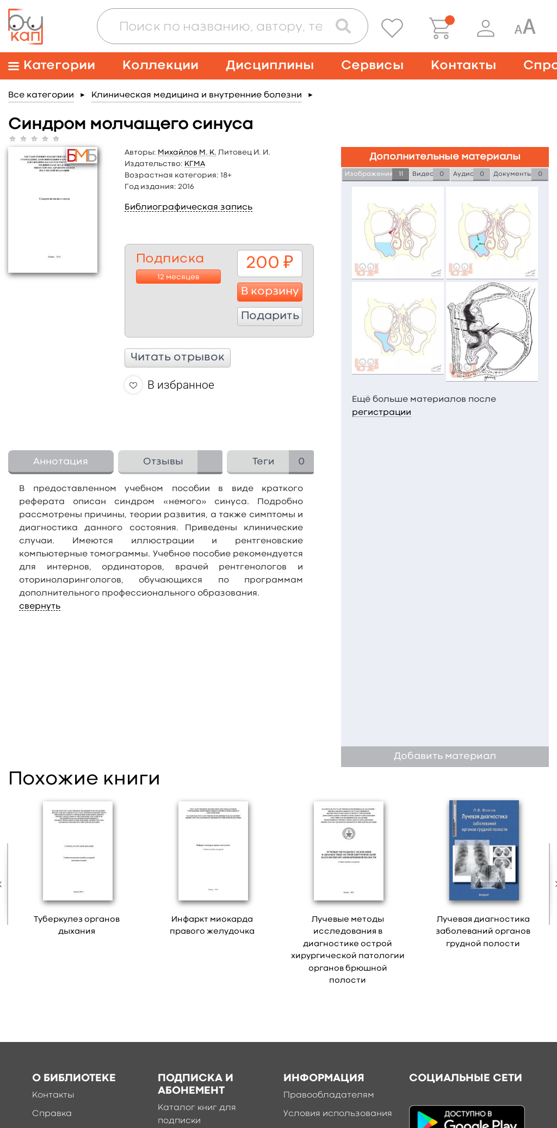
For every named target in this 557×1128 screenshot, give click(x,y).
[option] (77, 870)
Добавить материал (445, 756)
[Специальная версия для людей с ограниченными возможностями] (525, 28)
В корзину (270, 292)
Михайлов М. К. (187, 152)
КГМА (194, 164)
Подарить (270, 316)
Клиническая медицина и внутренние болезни (196, 95)
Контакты (463, 65)
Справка (52, 1114)
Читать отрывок (178, 358)
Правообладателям (328, 1095)
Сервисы (372, 65)
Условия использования (337, 1114)
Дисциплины (270, 65)
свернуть (39, 606)
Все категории (41, 95)
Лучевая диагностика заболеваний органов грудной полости (483, 932)
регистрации (381, 412)
